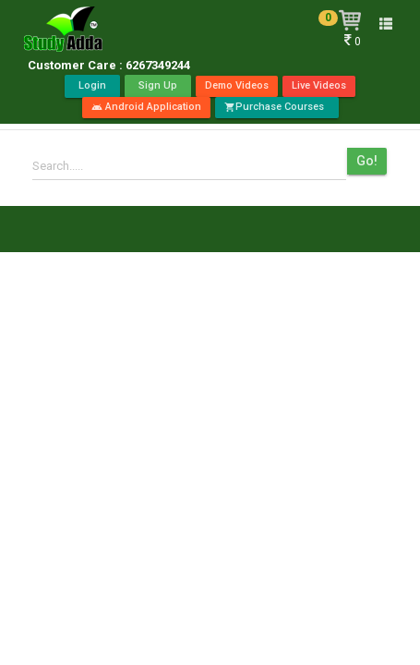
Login (92, 85)
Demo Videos (237, 85)
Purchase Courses (277, 107)
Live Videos (319, 85)
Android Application (146, 107)
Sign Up (157, 85)
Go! (367, 160)
